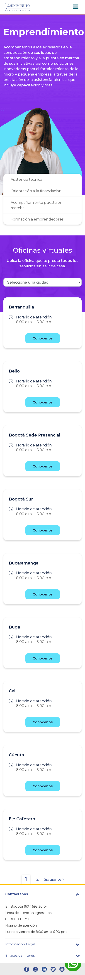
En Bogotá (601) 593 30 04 (26, 906)
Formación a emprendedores (37, 219)
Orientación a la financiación (36, 191)
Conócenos (43, 338)
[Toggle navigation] (75, 7)
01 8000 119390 (18, 919)
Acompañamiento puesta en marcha (36, 205)
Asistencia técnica (26, 179)
